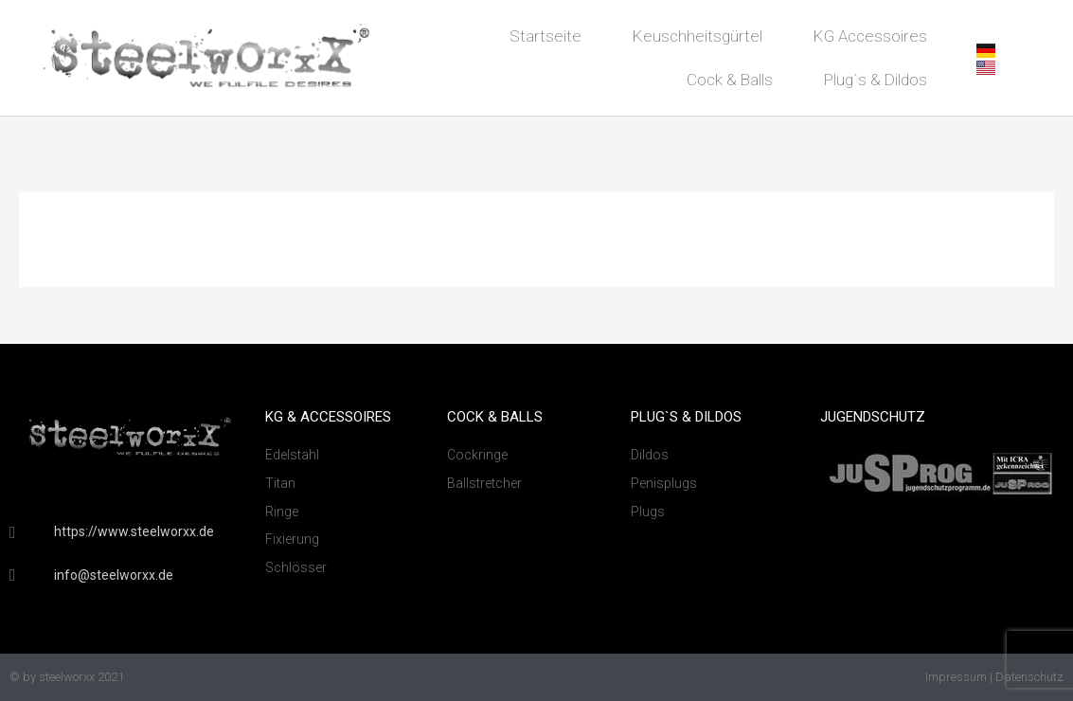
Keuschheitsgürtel (697, 36)
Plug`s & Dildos (875, 79)
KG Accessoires (870, 36)
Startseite (545, 36)
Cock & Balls (730, 79)
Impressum (956, 677)
